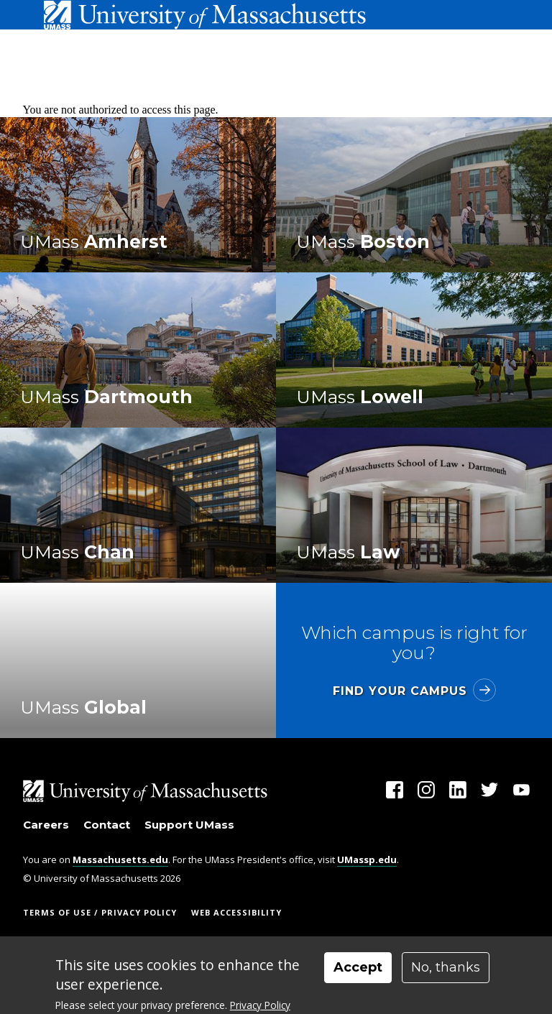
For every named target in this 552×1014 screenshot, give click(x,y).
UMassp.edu (367, 859)
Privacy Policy (260, 1005)
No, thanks (445, 967)
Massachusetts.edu (120, 859)
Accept (358, 967)
